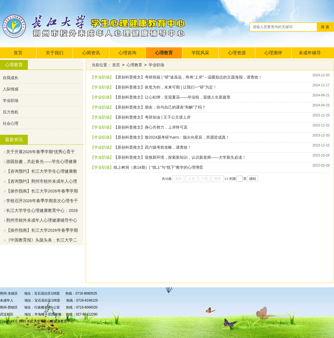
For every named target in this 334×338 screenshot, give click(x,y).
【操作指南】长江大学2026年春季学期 (42, 191)
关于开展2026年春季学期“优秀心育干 (40, 152)
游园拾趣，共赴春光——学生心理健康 (41, 161)
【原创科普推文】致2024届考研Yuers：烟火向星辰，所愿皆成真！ (172, 137)
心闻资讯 (91, 52)
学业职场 (10, 100)
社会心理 (10, 123)
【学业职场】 (102, 77)
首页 (18, 52)
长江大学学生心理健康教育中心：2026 (42, 210)
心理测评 (273, 52)
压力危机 (10, 112)
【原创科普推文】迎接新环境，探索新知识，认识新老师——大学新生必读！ (180, 157)
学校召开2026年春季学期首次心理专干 (42, 201)
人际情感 (10, 89)
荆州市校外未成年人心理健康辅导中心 (41, 220)
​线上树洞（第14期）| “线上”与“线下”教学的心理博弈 (158, 167)
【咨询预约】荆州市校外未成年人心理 (41, 181)
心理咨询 (127, 52)
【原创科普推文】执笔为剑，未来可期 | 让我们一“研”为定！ (165, 87)
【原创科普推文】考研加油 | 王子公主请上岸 (152, 117)
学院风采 (200, 52)
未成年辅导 (310, 52)
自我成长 (10, 77)
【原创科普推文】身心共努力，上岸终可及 (151, 127)
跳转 (252, 179)
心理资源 (237, 52)
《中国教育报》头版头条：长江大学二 (41, 240)
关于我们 (54, 52)
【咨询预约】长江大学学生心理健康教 (41, 171)
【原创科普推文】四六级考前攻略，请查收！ (152, 147)
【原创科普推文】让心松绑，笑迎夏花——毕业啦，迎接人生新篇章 (172, 97)
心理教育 (164, 52)
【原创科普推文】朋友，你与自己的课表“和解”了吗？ (160, 107)
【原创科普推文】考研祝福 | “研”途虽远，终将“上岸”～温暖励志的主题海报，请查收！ (188, 77)
